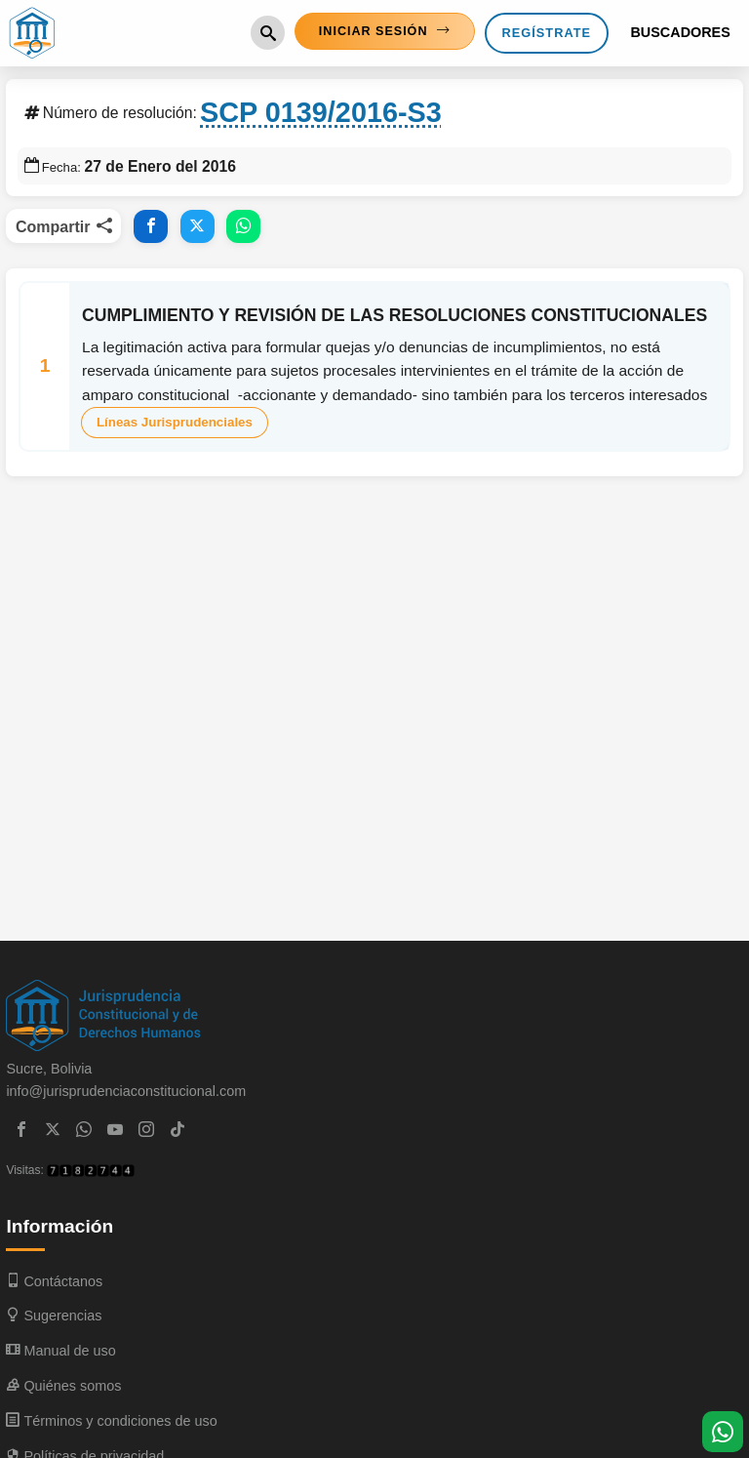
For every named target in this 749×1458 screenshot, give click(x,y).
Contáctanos (54, 1283)
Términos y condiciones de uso (111, 1423)
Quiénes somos (63, 1388)
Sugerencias (53, 1318)
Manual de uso (60, 1353)
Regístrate (547, 33)
